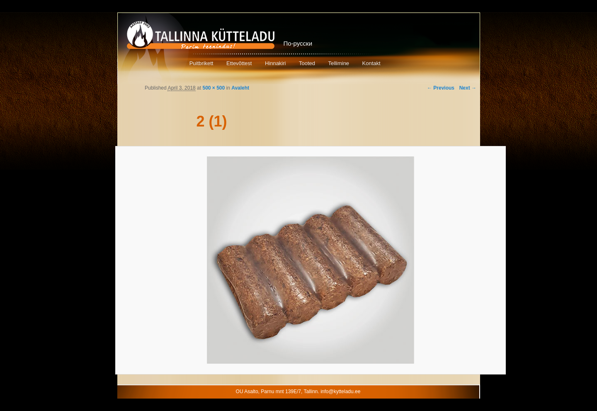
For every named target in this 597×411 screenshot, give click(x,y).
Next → (467, 88)
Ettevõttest (239, 63)
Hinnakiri (275, 63)
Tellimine (338, 63)
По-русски (298, 43)
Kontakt (371, 63)
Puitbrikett (201, 63)
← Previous (440, 88)
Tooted (307, 63)
